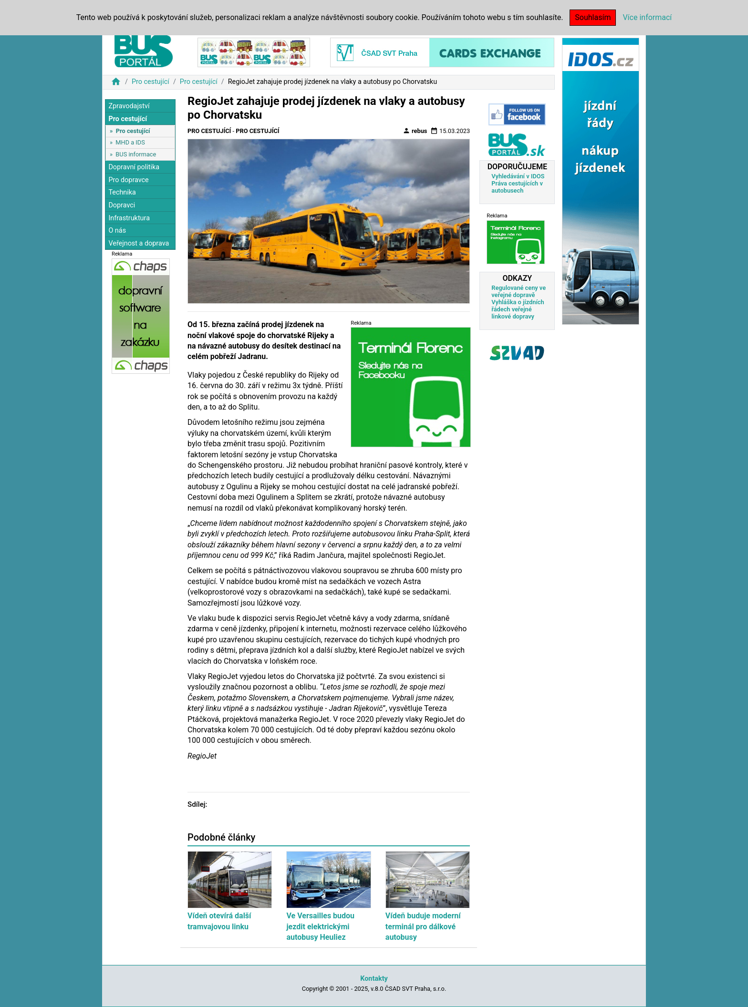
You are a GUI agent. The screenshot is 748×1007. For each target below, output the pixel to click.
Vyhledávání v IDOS (517, 176)
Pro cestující (150, 82)
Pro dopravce (128, 180)
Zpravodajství (128, 106)
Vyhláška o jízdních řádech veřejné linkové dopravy (517, 309)
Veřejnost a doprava (138, 243)
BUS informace (135, 154)
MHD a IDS (130, 142)
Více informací (647, 17)
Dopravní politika (133, 167)
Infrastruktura (129, 218)
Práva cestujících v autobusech (517, 187)
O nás (117, 230)
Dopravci (121, 205)
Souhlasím (593, 17)
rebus (415, 130)
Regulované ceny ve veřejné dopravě (518, 291)
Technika (122, 192)
